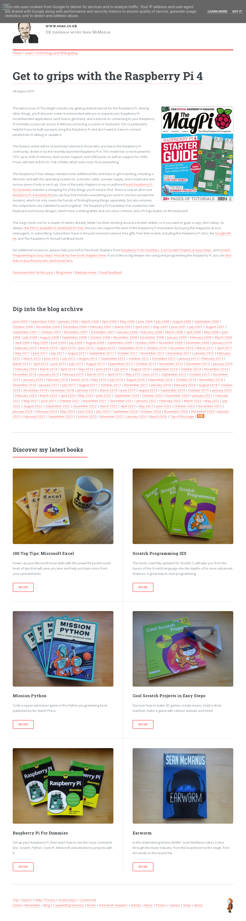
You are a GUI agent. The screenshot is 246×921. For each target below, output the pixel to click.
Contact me (88, 900)
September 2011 (101, 353)
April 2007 (142, 327)
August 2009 (95, 342)
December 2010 (181, 348)
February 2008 (151, 332)
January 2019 (87, 390)
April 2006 (109, 321)
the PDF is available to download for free (54, 228)
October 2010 (156, 348)
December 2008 (152, 337)
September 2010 (130, 348)
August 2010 (106, 348)
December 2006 (75, 327)
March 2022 (193, 401)
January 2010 (222, 342)
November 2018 (35, 390)
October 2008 (100, 337)
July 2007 (196, 327)
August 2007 (215, 327)
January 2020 (222, 390)
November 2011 (153, 353)
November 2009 (171, 342)
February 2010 (26, 348)
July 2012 (69, 358)
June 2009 (58, 342)
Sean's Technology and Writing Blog (51, 53)
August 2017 (88, 385)
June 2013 (58, 364)
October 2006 (23, 327)
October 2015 (199, 374)
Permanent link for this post (33, 272)
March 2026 (158, 416)
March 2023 (108, 406)
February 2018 (185, 385)
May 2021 (31, 401)
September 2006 (206, 321)
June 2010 (86, 348)
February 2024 (46, 411)
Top (15, 900)
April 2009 (22, 342)
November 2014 (216, 369)
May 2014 (86, 369)
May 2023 (146, 406)
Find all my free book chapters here (80, 255)
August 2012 (88, 358)
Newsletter (32, 905)
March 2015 (96, 374)
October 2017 (111, 385)
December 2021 (121, 401)
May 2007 (160, 327)
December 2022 (85, 406)
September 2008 (74, 337)
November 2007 (76, 332)
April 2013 (40, 364)
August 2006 (181, 321)
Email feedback (111, 272)
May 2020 (86, 395)
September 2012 (113, 358)
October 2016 (186, 379)
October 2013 (146, 364)
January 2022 (146, 401)
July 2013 (76, 364)
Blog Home (64, 272)
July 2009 (75, 342)
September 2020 (126, 395)
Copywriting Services (68, 905)
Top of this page (182, 416)
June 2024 (85, 411)
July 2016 (116, 379)
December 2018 (62, 390)
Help (38, 900)
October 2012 (139, 358)
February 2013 (212, 358)
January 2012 (204, 353)
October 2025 (86, 416)
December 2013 (198, 364)
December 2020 (177, 395)
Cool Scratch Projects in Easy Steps (186, 250)
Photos (161, 905)
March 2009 (223, 337)
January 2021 (202, 395)
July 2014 (121, 369)
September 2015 (173, 374)
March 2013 (21, 364)
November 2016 (211, 379)
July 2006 (162, 321)
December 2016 (24, 385)
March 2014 (48, 369)
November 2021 (95, 401)
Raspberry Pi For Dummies (140, 250)
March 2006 (90, 321)
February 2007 (100, 327)
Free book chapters (113, 905)
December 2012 (164, 358)
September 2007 (25, 332)
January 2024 (22, 411)
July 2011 (57, 353)
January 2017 (49, 385)
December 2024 (203, 411)
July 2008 (30, 337)
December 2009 (197, 342)
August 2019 (148, 390)
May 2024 (67, 411)
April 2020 (68, 395)
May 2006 (127, 321)
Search (26, 900)
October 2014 (191, 369)
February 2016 (57, 379)
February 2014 (26, 369)
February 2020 (26, 395)
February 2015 (73, 374)
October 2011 (127, 353)
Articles (136, 905)
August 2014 (140, 369)
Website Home (86, 272)
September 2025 (60, 416)
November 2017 (136, 385)
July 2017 (69, 385)
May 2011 (22, 353)
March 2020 (48, 395)
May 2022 (212, 401)
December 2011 (179, 353)
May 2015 (133, 374)
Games (174, 905)
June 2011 (40, 353)
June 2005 (20, 321)
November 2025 (111, 416)
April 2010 (68, 348)
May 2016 (99, 379)
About (198, 905)
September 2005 (43, 321)
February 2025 (34, 416)
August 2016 (135, 379)
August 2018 (208, 385)
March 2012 (32, 358)
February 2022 (170, 401)
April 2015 (115, 374)
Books (91, 905)
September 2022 (57, 406)
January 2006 (68, 321)
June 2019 (128, 390)
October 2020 (152, 395)
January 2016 (33, 379)
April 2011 (224, 348)
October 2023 (184, 406)
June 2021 (48, 401)
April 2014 (68, 369)
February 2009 (200, 337)
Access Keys (67, 900)
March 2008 (174, 332)
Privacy (50, 900)
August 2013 (95, 364)
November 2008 (125, 337)
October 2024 (151, 411)
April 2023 (128, 406)
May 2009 (40, 342)
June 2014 (103, 369)
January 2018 (161, 385)
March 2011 (205, 348)
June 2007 (178, 327)
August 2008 (49, 337)
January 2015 (49, 374)
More (23, 587)
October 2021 (69, 401)
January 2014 (223, 364)
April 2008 (193, 332)
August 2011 (77, 353)
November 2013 (171, 364)
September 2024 (125, 411)
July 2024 (103, 411)
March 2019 (108, 390)
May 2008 (211, 332)
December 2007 (103, 332)
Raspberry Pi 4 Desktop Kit (32, 195)
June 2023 (163, 406)
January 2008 (127, 332)
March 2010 (48, 348)
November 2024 (176, 411)
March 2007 (123, 327)
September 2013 (120, 364)
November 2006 (48, 327)
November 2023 (210, 406)
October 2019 (198, 390)
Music (148, 905)
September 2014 (165, 369)
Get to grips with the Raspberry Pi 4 (108, 75)
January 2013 (188, 358)
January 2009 (177, 337)
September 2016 (160, 379)
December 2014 (24, 374)
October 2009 (145, 342)
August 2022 (33, 406)
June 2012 (51, 358)
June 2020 (103, 395)
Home (17, 53)
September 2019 (172, 390)
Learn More (218, 11)
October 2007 (51, 332)
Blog (46, 905)
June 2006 (145, 321)
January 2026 (136, 416)
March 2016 (80, 379)
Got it (237, 11)
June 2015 (150, 374)
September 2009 (119, 342)
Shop (187, 905)
